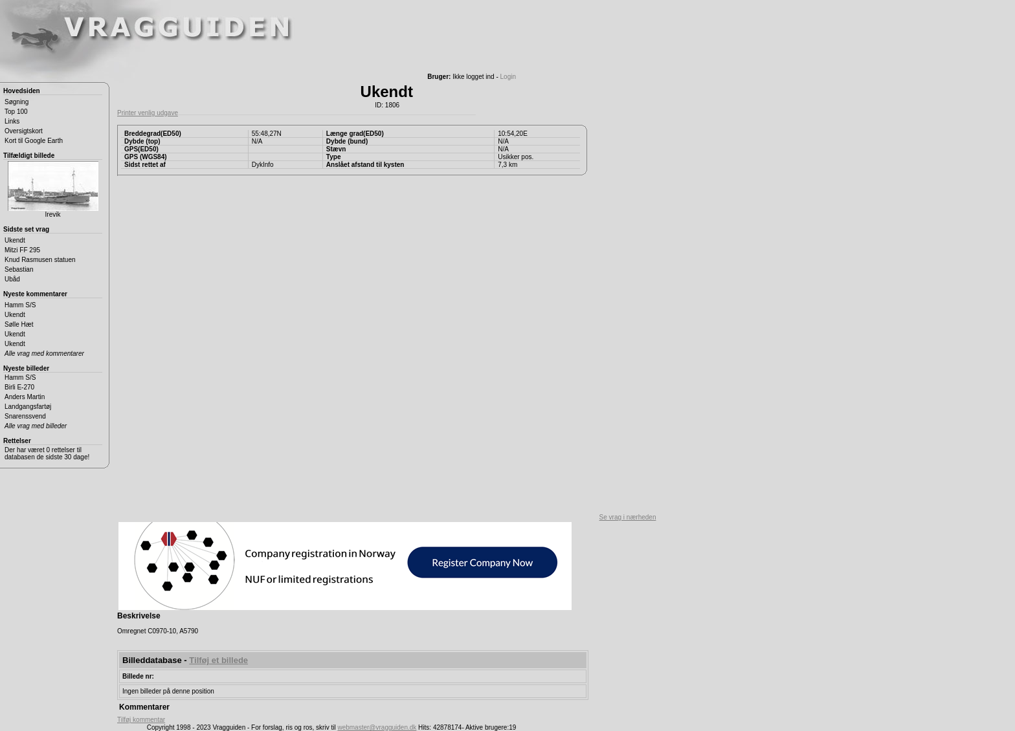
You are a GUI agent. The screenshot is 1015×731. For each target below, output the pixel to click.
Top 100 (16, 111)
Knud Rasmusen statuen (40, 259)
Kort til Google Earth (34, 140)
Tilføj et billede (218, 660)
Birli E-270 (19, 387)
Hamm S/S (20, 305)
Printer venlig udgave (147, 112)
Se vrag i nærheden (627, 517)
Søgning (16, 101)
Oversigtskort (24, 131)
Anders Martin (25, 396)
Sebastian (19, 269)
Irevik (53, 189)
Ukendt (15, 240)
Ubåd (12, 279)
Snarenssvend (25, 416)
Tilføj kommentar (141, 719)
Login (508, 76)
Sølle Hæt (19, 324)
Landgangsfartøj (28, 406)
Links (12, 121)
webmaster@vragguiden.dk (376, 727)
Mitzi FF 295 (22, 250)
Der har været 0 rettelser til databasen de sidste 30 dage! (47, 453)
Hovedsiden (21, 90)
